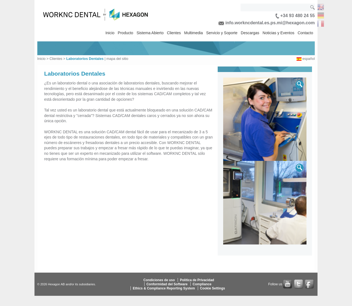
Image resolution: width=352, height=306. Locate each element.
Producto (125, 33)
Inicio (109, 33)
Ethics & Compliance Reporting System (164, 288)
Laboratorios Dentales (84, 59)
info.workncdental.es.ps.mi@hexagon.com (266, 22)
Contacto (305, 33)
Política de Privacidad (197, 280)
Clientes (174, 33)
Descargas (250, 33)
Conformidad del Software (167, 284)
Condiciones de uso (159, 280)
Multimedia (193, 33)
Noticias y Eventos (278, 33)
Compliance (202, 284)
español (308, 59)
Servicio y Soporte (222, 33)
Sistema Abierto (150, 33)
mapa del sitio (117, 59)
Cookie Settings (212, 288)
